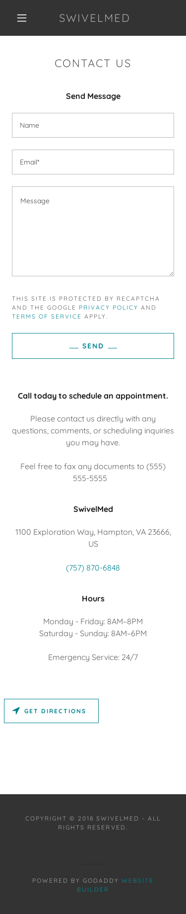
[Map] (93, 744)
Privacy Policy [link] (108, 307)
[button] (22, 18)
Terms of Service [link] (47, 316)
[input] (93, 125)
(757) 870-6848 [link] (93, 568)
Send (93, 345)
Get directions (49, 711)
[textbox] (93, 231)
